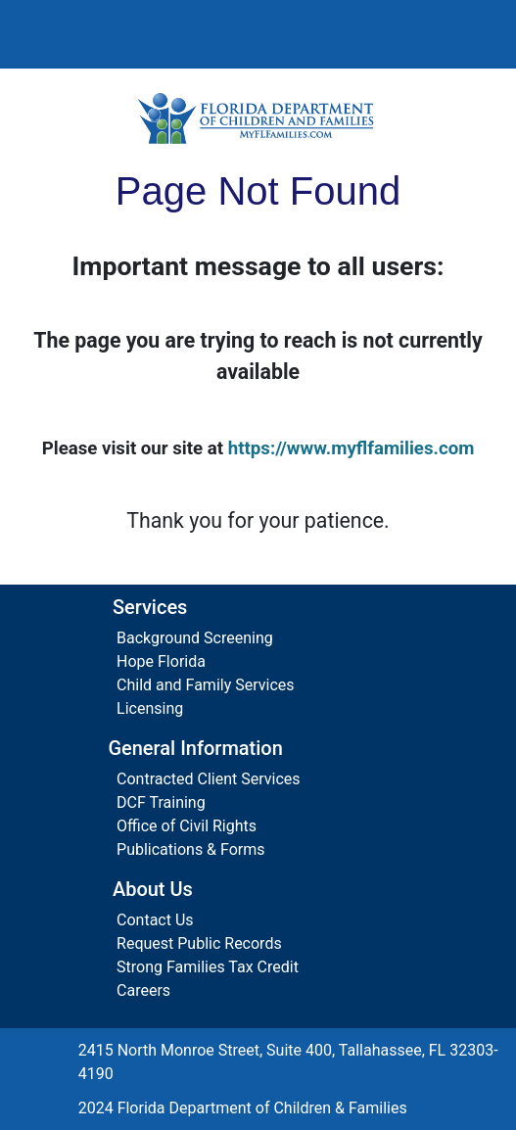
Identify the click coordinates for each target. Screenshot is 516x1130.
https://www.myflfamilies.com (351, 448)
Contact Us (155, 920)
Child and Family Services (205, 685)
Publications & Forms (191, 849)
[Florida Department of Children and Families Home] (258, 118)
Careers (143, 990)
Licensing (150, 708)
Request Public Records (199, 943)
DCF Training (161, 802)
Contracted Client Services (209, 779)
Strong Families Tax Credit (208, 967)
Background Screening (195, 638)
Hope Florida (161, 661)
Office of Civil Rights (187, 826)
